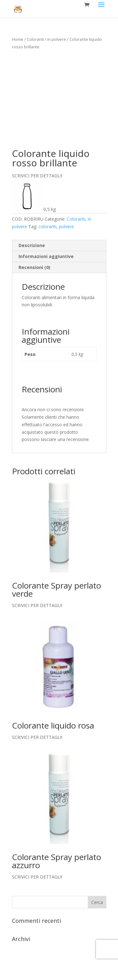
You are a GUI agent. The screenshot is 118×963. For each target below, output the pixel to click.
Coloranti (35, 39)
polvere (66, 226)
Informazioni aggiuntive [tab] (46, 256)
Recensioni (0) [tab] (34, 267)
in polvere (56, 39)
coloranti (47, 226)
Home (17, 39)
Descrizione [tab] (32, 245)
